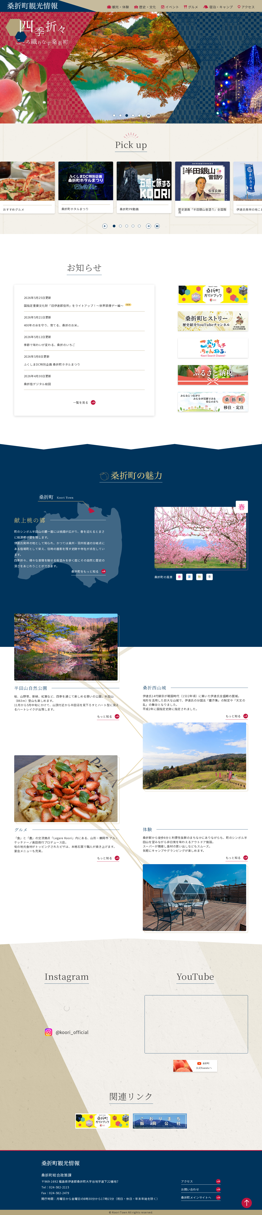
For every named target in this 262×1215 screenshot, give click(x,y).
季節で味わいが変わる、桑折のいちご (49, 345)
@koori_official (67, 1037)
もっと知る (104, 716)
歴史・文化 (145, 7)
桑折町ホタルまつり (75, 209)
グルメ (191, 7)
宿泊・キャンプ (218, 7)
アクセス (246, 7)
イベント (170, 7)
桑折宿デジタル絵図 (37, 384)
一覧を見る (80, 402)
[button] (104, 226)
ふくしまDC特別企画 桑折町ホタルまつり (52, 364)
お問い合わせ (190, 1189)
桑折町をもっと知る (85, 571)
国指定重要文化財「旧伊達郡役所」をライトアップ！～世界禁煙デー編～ (74, 305)
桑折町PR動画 (129, 209)
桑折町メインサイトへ (196, 1197)
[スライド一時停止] (148, 115)
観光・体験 (118, 7)
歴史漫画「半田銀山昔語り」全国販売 (202, 210)
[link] (200, 537)
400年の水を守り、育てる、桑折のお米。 (52, 325)
